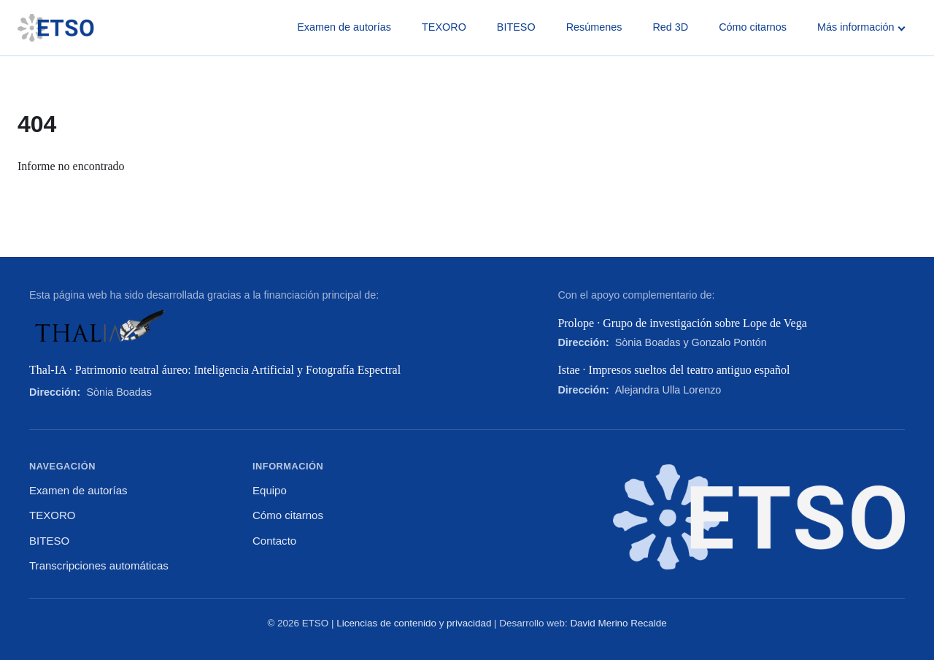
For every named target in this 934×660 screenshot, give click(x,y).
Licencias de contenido (386, 623)
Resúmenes (594, 27)
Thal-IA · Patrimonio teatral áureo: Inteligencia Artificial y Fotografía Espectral (215, 370)
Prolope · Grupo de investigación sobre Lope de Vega (681, 323)
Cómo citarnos (753, 27)
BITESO (516, 27)
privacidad (469, 623)
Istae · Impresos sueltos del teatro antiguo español (673, 370)
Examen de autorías (344, 27)
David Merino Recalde (618, 623)
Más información (861, 27)
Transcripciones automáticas (99, 565)
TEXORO (444, 27)
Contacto (274, 540)
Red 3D (670, 27)
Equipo (269, 490)
